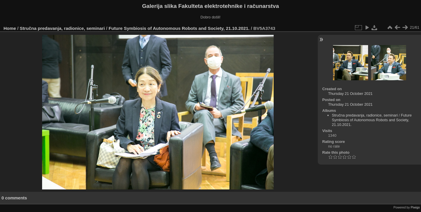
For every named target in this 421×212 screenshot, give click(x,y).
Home (10, 28)
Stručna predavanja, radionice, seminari (62, 28)
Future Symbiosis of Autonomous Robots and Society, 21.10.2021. (178, 28)
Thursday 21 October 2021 (350, 93)
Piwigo (415, 207)
